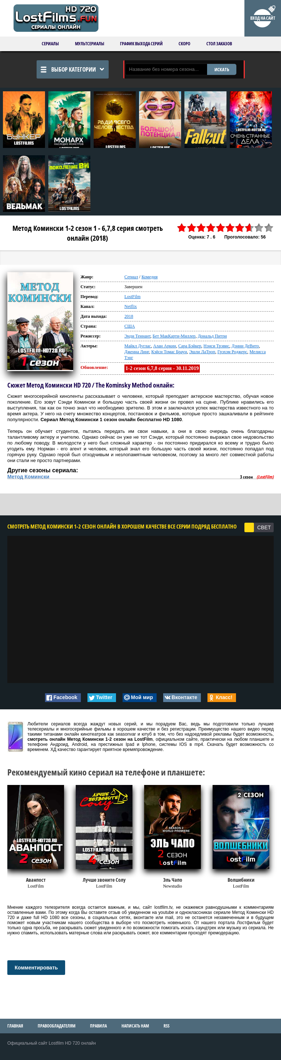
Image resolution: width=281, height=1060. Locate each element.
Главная (15, 1026)
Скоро (184, 44)
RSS (166, 1026)
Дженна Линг (136, 351)
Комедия (150, 276)
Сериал (131, 276)
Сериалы (50, 44)
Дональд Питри (212, 336)
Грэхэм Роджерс (232, 351)
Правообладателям (56, 1026)
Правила (98, 1026)
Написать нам (135, 1026)
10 (269, 228)
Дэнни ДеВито (245, 345)
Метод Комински (28, 477)
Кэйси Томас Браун (169, 351)
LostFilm (132, 296)
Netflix (130, 306)
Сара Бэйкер (189, 345)
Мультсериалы (89, 44)
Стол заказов (219, 44)
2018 (128, 316)
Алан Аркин (164, 345)
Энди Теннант (137, 336)
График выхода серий (141, 44)
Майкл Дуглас (137, 345)
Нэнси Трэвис (216, 345)
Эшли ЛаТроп (202, 351)
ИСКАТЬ (221, 69)
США (129, 326)
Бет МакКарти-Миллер (174, 336)
